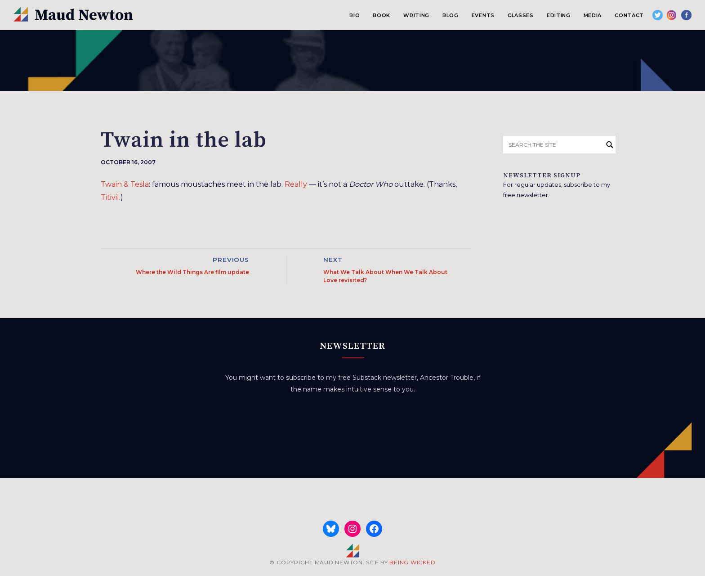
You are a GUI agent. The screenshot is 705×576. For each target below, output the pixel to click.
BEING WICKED (412, 562)
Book (381, 15)
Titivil (110, 197)
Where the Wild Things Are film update (192, 272)
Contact (629, 15)
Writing (416, 15)
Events (483, 15)
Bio (354, 15)
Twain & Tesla (125, 184)
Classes (521, 15)
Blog (450, 15)
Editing (559, 15)
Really (296, 184)
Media (593, 15)
